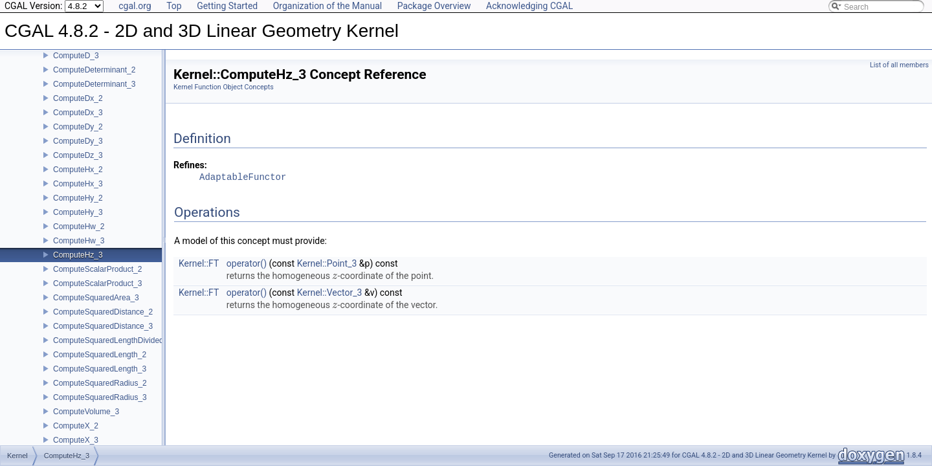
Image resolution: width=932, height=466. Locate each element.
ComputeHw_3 (78, 249)
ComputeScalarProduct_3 (97, 292)
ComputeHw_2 (78, 235)
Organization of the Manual (327, 6)
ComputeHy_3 (78, 221)
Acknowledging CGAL (529, 6)
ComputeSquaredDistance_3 (103, 335)
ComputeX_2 (75, 434)
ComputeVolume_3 (86, 420)
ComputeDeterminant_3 (94, 93)
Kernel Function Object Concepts (223, 87)
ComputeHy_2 (78, 207)
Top (174, 6)
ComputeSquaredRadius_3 (100, 406)
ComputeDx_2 (78, 107)
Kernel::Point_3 (327, 263)
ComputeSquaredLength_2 (99, 363)
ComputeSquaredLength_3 (99, 378)
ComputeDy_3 (78, 150)
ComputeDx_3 (78, 121)
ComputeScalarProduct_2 (97, 278)
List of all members (899, 65)
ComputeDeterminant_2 (94, 78)
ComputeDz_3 (78, 164)
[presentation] (334, 276)
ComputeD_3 (76, 64)
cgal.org (134, 6)
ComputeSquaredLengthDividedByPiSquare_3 (133, 349)
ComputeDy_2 (78, 135)
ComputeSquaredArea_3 (96, 306)
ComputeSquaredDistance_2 (103, 321)
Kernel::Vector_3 (329, 292)
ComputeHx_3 (78, 192)
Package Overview (434, 6)
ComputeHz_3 (78, 264)
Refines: (190, 165)
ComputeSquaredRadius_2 (100, 392)
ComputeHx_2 (78, 178)
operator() (247, 263)
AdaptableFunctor (242, 178)
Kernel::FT (199, 263)
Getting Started (227, 6)
